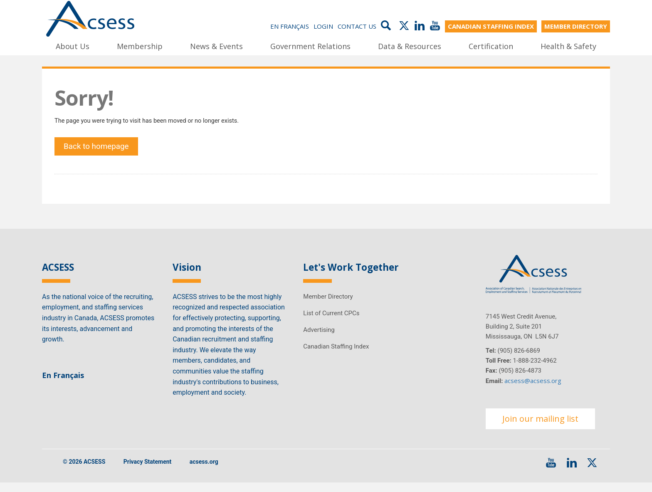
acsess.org (204, 470)
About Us (72, 45)
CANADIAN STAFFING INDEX (491, 26)
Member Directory (328, 305)
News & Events (216, 45)
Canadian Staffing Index (336, 354)
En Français (289, 26)
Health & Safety (568, 45)
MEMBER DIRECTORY (575, 26)
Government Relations (310, 45)
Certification (491, 45)
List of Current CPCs (331, 321)
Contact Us (357, 26)
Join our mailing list (540, 427)
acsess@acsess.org (532, 389)
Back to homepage (99, 152)
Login (323, 26)
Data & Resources (409, 45)
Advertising (318, 338)
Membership (140, 45)
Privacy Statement (147, 470)
